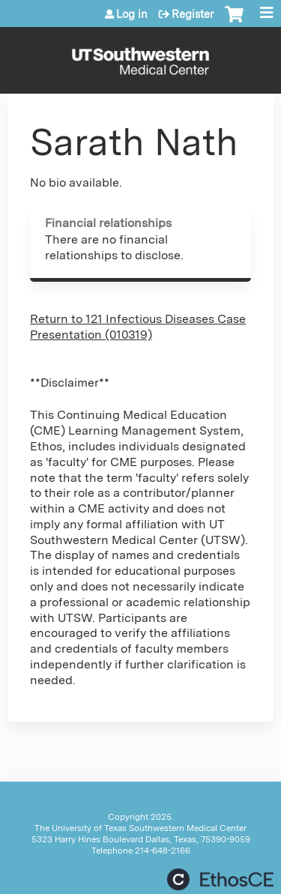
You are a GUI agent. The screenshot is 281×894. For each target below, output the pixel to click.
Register (193, 14)
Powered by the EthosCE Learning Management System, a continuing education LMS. (220, 879)
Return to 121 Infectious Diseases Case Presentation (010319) (138, 327)
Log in (132, 14)
